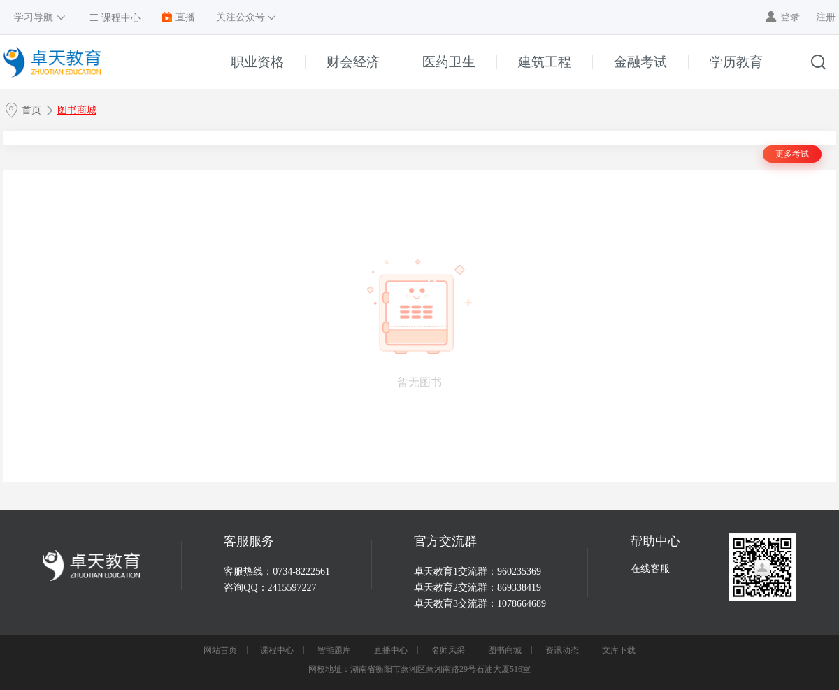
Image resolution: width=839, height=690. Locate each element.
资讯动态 (562, 650)
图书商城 (76, 110)
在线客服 (650, 568)
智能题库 (334, 650)
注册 (826, 17)
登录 (790, 17)
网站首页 (220, 650)
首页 (31, 110)
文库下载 (619, 650)
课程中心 (277, 650)
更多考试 (792, 154)
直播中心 (391, 650)
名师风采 (448, 650)
